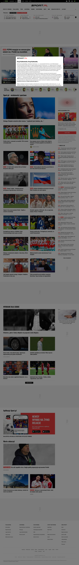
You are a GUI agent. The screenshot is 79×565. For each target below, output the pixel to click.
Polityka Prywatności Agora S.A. (32, 68)
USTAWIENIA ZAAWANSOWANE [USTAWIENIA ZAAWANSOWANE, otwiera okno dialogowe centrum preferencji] (25, 83)
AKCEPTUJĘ (58, 83)
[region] (39, 71)
